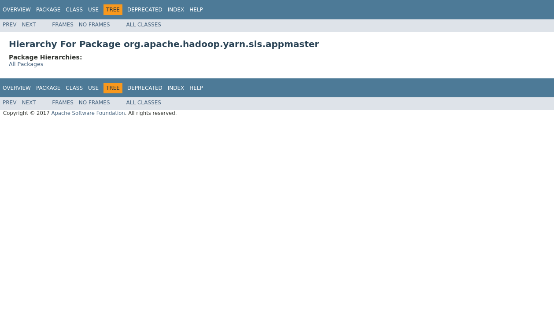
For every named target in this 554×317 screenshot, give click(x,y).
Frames (63, 25)
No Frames (94, 25)
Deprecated (145, 10)
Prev (9, 25)
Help (196, 10)
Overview (17, 10)
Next (29, 25)
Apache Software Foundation (88, 113)
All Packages (26, 64)
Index (176, 10)
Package (48, 10)
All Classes (143, 25)
